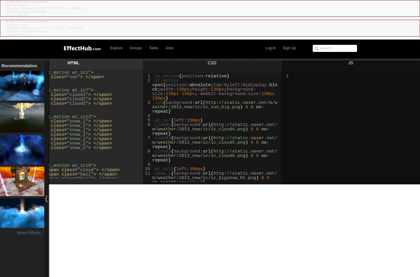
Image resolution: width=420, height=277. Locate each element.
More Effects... (30, 232)
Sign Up (289, 48)
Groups (136, 48)
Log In (270, 48)
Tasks (153, 48)
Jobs (169, 48)
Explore (116, 48)
